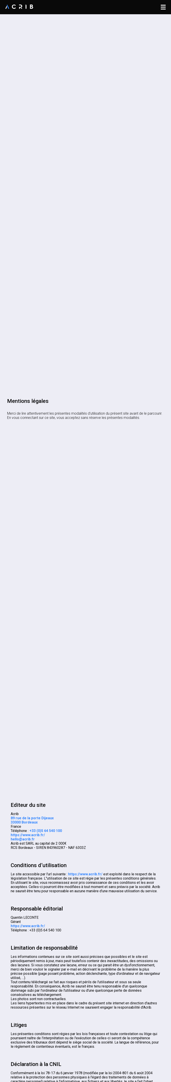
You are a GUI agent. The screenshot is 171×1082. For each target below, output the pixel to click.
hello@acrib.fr (23, 839)
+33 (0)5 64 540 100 (45, 831)
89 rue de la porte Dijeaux (32, 818)
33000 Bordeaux (24, 822)
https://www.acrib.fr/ (28, 835)
